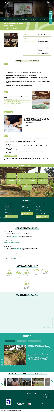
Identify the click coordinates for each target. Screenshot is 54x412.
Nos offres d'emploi (28, 393)
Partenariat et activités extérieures (37, 341)
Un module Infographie (22, 341)
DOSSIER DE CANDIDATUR (15, 236)
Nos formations (13, 3)
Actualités (30, 3)
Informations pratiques (25, 3)
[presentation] (2, 382)
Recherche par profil (28, 392)
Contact (44, 3)
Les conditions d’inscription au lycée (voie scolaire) (12, 240)
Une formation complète (10, 341)
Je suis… (21, 3)
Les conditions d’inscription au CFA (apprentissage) (12, 242)
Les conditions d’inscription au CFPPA (10, 258)
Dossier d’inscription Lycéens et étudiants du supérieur (37, 3)
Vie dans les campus (18, 3)
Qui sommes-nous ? (19, 392)
